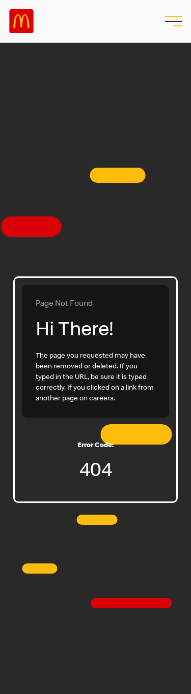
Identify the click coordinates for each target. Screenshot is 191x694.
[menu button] (172, 21)
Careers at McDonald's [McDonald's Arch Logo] (21, 21)
